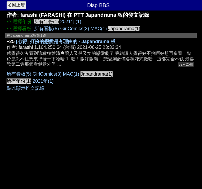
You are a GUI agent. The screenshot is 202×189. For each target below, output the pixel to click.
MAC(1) (98, 28)
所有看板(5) (46, 28)
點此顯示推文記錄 (25, 88)
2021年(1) (70, 21)
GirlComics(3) (74, 28)
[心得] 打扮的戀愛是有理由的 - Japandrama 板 (65, 41)
